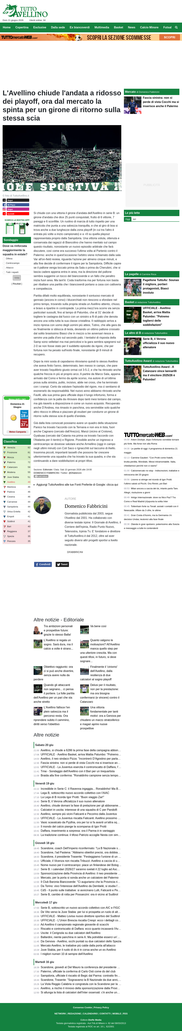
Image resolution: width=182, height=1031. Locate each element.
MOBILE (116, 1013)
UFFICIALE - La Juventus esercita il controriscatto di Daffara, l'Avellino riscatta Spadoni (95, 767)
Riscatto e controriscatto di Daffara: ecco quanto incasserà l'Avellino (83, 928)
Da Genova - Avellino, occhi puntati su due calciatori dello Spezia (81, 941)
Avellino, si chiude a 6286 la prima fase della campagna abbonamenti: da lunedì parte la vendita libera (104, 750)
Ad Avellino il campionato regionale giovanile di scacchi (75, 924)
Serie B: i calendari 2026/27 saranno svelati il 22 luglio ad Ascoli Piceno (85, 869)
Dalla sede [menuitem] (58, 27)
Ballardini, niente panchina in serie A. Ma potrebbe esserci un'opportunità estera (90, 937)
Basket (129, 302)
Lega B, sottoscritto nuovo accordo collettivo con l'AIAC (75, 792)
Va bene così (98, 626)
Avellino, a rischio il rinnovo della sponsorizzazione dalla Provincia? (82, 988)
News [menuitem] (131, 27)
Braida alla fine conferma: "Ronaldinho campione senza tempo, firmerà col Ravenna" (93, 775)
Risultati (17, 283)
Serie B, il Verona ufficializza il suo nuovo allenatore (73, 801)
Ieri (134, 219)
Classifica (10, 441)
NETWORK (60, 1013)
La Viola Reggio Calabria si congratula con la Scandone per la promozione (87, 984)
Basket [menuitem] (118, 27)
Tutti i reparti (12, 272)
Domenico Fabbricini (46, 473)
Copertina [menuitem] (22, 27)
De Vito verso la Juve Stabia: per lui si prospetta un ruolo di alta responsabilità (89, 911)
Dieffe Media (94, 1020)
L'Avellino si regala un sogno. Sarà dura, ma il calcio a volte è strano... (58, 644)
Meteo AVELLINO (17, 399)
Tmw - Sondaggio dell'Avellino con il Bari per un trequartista (78, 771)
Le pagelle (132, 274)
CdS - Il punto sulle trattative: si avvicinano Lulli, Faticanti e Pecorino (83, 890)
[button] (17, 277)
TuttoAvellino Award (138, 360)
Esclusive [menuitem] (39, 27)
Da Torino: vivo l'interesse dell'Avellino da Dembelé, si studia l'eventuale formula (90, 886)
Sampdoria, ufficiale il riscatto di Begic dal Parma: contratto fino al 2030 (85, 975)
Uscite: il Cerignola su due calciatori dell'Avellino (71, 932)
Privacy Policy (101, 1007)
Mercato (130, 91)
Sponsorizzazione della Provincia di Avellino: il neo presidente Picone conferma (90, 873)
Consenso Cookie (82, 1007)
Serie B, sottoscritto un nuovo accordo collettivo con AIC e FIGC (80, 907)
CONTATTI (105, 1013)
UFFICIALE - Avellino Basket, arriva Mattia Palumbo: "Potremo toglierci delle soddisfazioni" (97, 754)
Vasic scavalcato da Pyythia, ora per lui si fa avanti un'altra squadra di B (85, 822)
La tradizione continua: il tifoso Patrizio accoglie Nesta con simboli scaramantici (90, 834)
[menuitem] (176, 27)
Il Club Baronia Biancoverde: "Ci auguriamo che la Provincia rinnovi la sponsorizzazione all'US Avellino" (105, 881)
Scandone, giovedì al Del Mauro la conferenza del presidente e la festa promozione (92, 967)
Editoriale (47, 469)
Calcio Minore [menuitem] (149, 27)
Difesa (9, 258)
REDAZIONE (74, 1013)
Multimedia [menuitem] (101, 27)
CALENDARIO (90, 1013)
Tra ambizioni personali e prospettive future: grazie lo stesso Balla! (58, 630)
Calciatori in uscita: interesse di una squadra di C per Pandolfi (79, 809)
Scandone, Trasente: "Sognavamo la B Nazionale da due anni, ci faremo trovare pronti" (95, 979)
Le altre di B (133, 332)
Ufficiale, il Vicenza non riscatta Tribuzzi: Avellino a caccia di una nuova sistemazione (93, 860)
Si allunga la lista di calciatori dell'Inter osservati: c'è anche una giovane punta (89, 992)
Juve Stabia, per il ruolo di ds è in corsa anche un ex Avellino (78, 949)
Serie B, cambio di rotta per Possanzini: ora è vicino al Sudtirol (79, 894)
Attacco (10, 267)
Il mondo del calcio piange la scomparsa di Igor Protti (73, 826)
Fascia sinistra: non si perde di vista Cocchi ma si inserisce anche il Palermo (88, 762)
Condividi (43, 564)
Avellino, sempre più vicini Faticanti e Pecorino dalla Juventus (79, 813)
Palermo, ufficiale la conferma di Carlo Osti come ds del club (78, 971)
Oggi (127, 219)
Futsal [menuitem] (167, 27)
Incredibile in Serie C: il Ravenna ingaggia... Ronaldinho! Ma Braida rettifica (87, 788)
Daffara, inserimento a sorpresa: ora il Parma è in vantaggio (78, 830)
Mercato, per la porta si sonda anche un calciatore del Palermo (80, 877)
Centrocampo (13, 263)
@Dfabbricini (75, 473)
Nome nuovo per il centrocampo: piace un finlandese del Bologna (81, 865)
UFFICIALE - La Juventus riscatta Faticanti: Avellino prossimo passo (83, 818)
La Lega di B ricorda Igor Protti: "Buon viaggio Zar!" (72, 797)
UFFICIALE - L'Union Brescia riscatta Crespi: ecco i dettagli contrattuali (85, 920)
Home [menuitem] (6, 27)
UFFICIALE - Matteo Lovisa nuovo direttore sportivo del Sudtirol (80, 916)
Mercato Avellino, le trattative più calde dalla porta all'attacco (78, 945)
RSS (125, 1013)
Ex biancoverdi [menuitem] (80, 27)
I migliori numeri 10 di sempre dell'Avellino (67, 953)
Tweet (62, 564)
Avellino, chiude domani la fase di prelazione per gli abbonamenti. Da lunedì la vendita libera (98, 805)
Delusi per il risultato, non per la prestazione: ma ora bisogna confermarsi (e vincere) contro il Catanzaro (99, 693)
